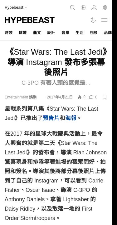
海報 (70, 118)
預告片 (51, 118)
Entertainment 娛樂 (21, 97)
